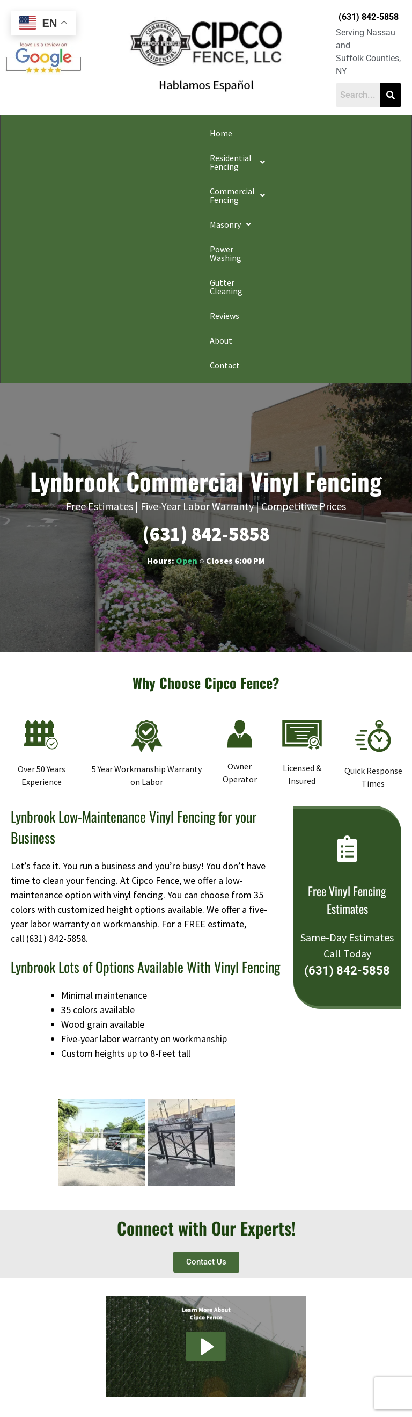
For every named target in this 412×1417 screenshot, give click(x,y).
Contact (92, 157)
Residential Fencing (81, 133)
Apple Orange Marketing (250, 1404)
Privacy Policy (46, 1381)
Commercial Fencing (173, 133)
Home (21, 133)
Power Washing (300, 133)
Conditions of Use (186, 1381)
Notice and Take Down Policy (260, 1381)
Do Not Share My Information (113, 1381)
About (58, 157)
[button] (81, 133)
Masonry (243, 133)
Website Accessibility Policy (346, 1381)
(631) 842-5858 (369, 17)
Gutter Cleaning (365, 133)
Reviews (24, 157)
